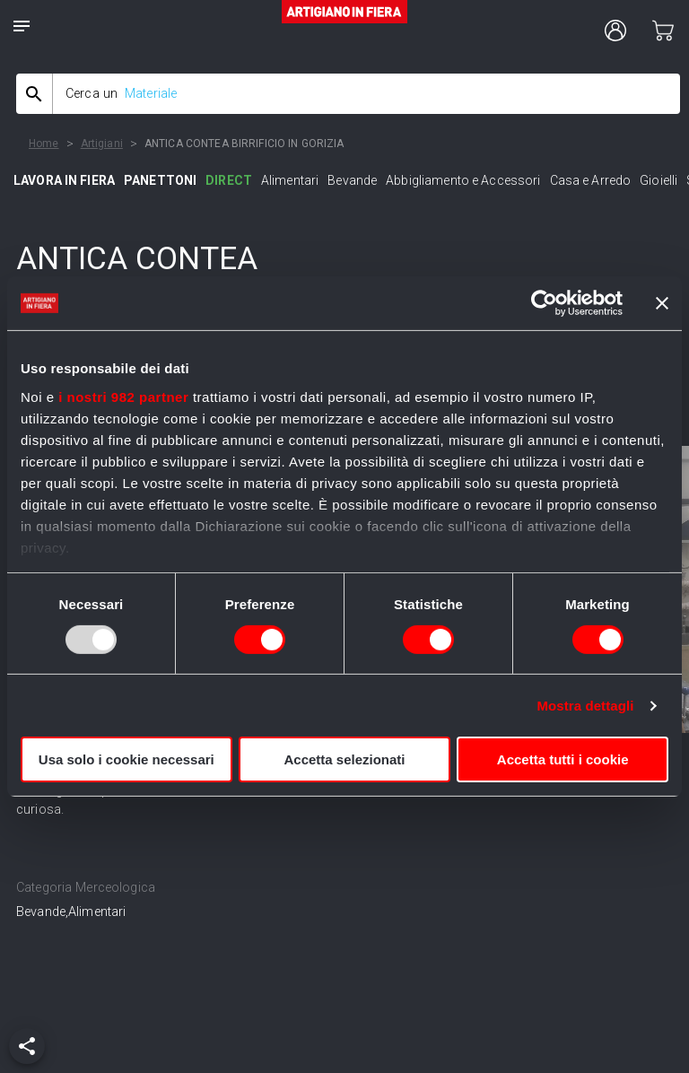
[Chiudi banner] (662, 303)
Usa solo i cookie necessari (126, 759)
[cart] (663, 30)
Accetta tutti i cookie (563, 759)
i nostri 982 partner (123, 396)
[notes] (21, 26)
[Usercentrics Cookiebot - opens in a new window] (544, 303)
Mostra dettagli (584, 705)
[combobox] (348, 94)
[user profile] (615, 30)
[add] (27, 1046)
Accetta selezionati (344, 759)
